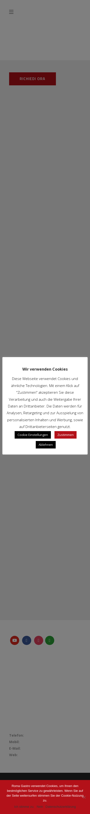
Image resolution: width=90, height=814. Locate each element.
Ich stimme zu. (24, 806)
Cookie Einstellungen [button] (33, 435)
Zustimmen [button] (65, 435)
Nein (40, 806)
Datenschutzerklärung (61, 806)
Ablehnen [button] (46, 444)
